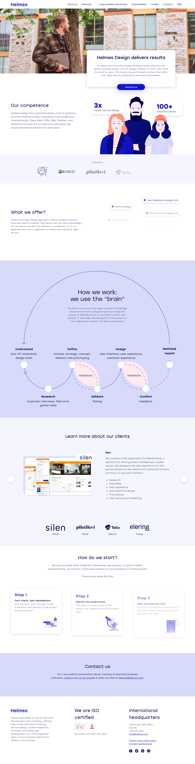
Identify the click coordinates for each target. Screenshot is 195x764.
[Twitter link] (136, 751)
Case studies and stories (113, 4)
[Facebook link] (130, 751)
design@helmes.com (131, 677)
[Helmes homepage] (19, 4)
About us (72, 4)
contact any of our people (79, 677)
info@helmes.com (138, 734)
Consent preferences (140, 743)
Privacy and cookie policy (143, 740)
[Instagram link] (148, 751)
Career (155, 4)
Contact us (131, 87)
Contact (168, 4)
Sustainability (139, 4)
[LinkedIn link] (142, 751)
